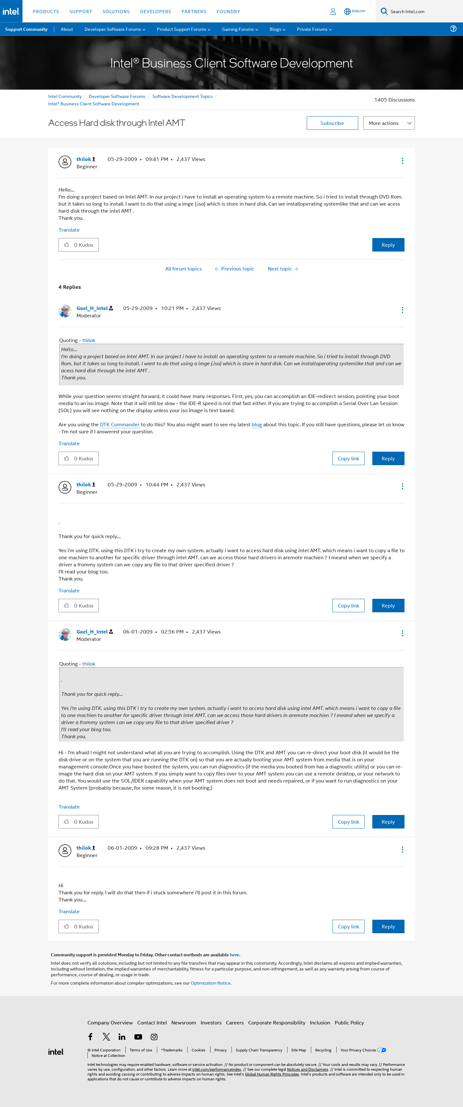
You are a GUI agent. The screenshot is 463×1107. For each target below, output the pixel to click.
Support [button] (80, 11)
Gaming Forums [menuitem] (238, 28)
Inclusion (320, 1022)
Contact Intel (152, 1022)
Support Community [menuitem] (26, 28)
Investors (211, 1022)
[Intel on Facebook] (90, 1037)
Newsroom (183, 1022)
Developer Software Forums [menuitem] (113, 28)
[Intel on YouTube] (138, 1037)
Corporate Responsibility (276, 1022)
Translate (69, 229)
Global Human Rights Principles (272, 1074)
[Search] (384, 11)
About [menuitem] (67, 28)
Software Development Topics (182, 96)
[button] (402, 160)
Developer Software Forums (117, 96)
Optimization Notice (211, 982)
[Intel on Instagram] (154, 1037)
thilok (88, 340)
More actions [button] (383, 123)
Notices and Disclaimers (307, 1069)
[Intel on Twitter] (106, 1037)
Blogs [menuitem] (275, 28)
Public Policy (349, 1022)
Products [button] (46, 11)
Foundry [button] (229, 11)
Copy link (348, 458)
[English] (354, 11)
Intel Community (65, 96)
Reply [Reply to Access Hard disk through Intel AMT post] (388, 244)
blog (257, 424)
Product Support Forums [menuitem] (181, 28)
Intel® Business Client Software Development (93, 103)
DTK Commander (120, 424)
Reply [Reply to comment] (388, 458)
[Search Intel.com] (425, 11)
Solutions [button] (116, 11)
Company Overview (110, 1022)
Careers (235, 1022)
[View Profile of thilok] (86, 159)
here (234, 954)
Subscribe (332, 123)
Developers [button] (155, 11)
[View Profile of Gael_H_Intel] (95, 308)
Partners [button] (194, 11)
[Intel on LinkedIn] (122, 1037)
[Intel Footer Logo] (56, 1051)
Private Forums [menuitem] (312, 28)
